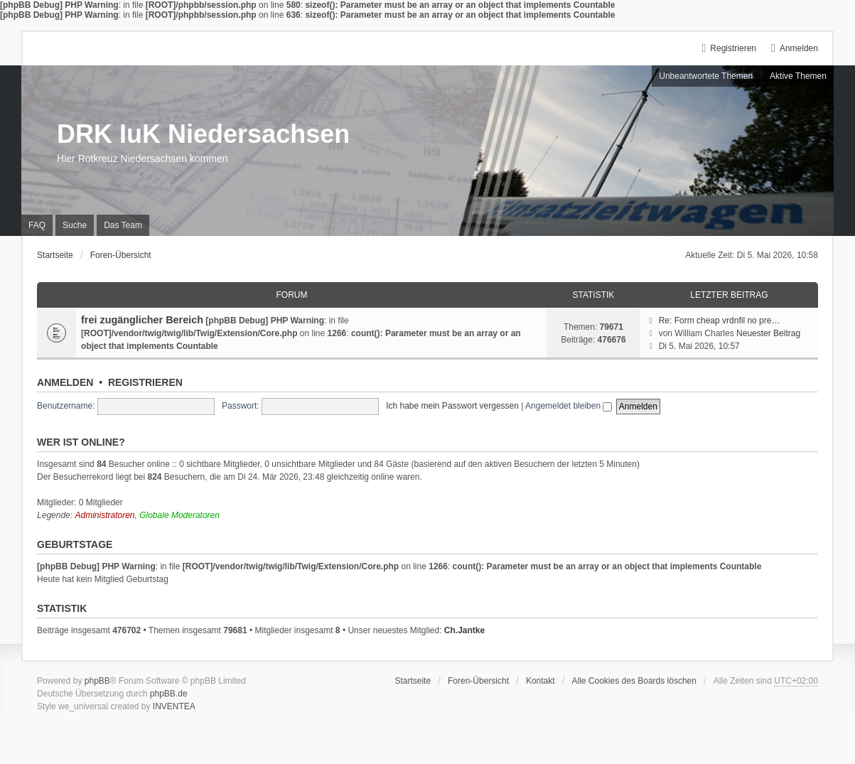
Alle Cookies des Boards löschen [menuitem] (634, 681)
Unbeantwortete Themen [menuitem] (706, 76)
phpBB (97, 681)
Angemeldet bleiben (568, 406)
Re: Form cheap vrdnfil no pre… (719, 320)
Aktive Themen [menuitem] (798, 76)
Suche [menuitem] (75, 225)
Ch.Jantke (464, 630)
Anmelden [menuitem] (799, 48)
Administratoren (104, 515)
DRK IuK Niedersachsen (203, 134)
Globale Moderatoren (179, 515)
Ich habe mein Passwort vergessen (452, 406)
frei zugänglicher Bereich (142, 319)
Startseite (412, 681)
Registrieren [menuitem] (733, 48)
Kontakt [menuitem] (540, 681)
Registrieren (145, 382)
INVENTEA (174, 706)
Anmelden (65, 382)
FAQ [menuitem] (36, 225)
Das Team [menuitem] (123, 225)
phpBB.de (169, 694)
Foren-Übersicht (478, 681)
